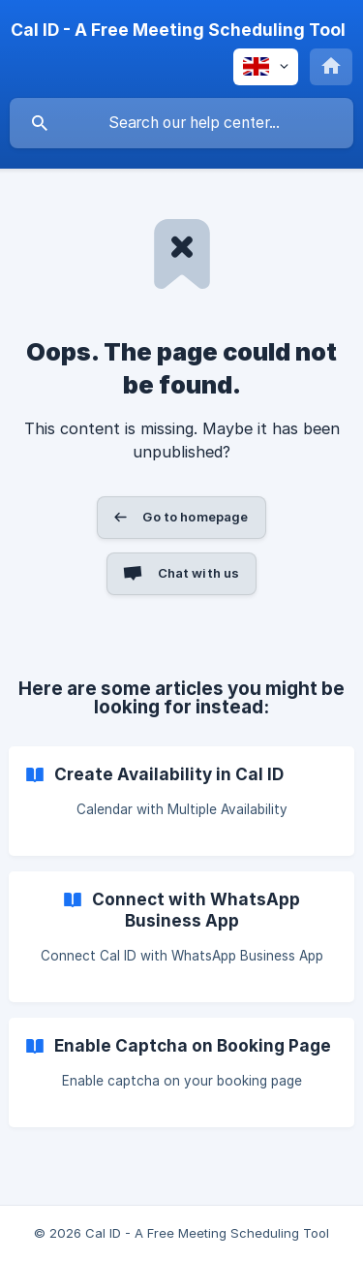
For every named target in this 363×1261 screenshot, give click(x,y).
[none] (178, 30)
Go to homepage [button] (195, 516)
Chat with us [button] (199, 573)
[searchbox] (181, 123)
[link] (181, 801)
